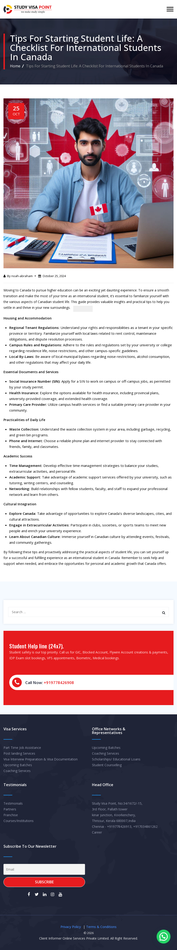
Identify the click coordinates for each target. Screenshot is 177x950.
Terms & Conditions (101, 927)
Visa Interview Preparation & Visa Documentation (40, 759)
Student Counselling (107, 765)
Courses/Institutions (18, 821)
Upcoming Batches (17, 765)
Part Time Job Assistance (22, 747)
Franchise (10, 815)
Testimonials (13, 803)
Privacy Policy (70, 927)
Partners (9, 809)
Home (15, 66)
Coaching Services (17, 771)
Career (97, 832)
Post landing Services (19, 753)
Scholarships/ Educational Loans (116, 759)
